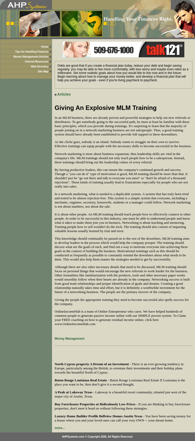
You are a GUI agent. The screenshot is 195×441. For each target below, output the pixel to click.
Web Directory (40, 66)
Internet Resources (37, 61)
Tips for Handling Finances (31, 51)
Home (45, 46)
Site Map (43, 71)
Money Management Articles (31, 56)
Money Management (69, 338)
